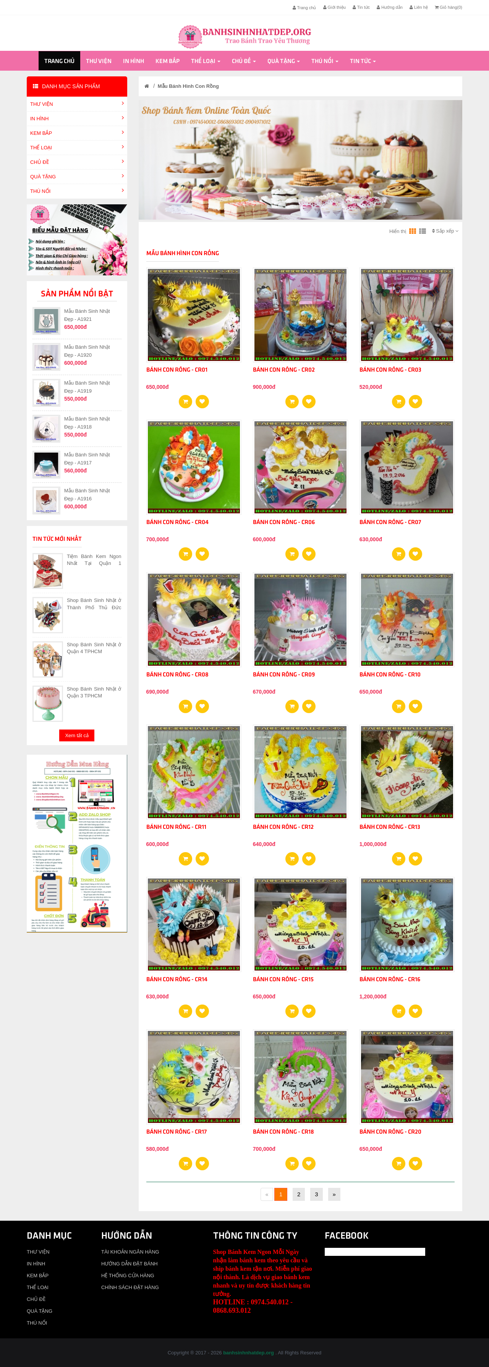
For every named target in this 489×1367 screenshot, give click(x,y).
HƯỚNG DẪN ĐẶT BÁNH (129, 1264)
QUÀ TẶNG (283, 61)
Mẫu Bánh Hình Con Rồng (188, 86)
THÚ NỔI (324, 61)
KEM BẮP (167, 61)
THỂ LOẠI (205, 61)
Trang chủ (304, 7)
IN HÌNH (133, 61)
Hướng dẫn (390, 7)
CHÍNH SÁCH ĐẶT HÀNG (130, 1287)
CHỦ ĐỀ (244, 61)
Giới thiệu (334, 7)
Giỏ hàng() (448, 7)
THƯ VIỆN (99, 61)
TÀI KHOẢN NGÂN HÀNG (130, 1252)
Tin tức (361, 7)
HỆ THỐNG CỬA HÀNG (127, 1275)
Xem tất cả (77, 735)
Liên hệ (419, 7)
